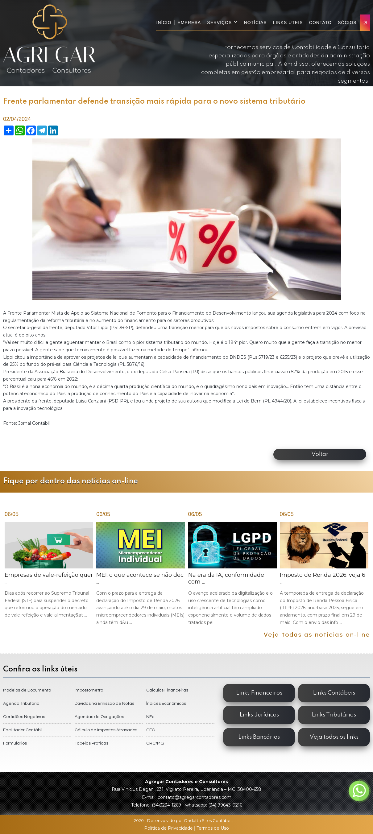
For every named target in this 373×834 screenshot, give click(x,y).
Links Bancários (259, 737)
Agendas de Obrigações (99, 717)
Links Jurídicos (259, 715)
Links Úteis (288, 22)
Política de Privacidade (169, 828)
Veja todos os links (333, 737)
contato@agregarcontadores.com (194, 797)
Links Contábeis (334, 693)
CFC (150, 730)
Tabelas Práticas (91, 743)
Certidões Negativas (24, 717)
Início (164, 22)
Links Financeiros (259, 693)
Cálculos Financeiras (167, 690)
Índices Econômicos (166, 703)
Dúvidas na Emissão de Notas (104, 703)
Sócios (347, 22)
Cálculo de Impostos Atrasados (106, 730)
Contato (320, 22)
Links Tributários (334, 715)
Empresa (189, 22)
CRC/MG (155, 743)
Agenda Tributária (21, 703)
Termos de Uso (213, 828)
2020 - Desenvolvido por (186, 820)
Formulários (15, 743)
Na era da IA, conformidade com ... (232, 574)
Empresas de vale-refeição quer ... (49, 570)
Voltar (320, 454)
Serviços (223, 22)
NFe (150, 717)
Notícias (255, 22)
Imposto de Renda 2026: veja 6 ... (324, 574)
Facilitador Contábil (22, 730)
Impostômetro (89, 690)
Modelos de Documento (27, 690)
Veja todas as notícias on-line (316, 634)
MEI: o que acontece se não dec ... (140, 574)
